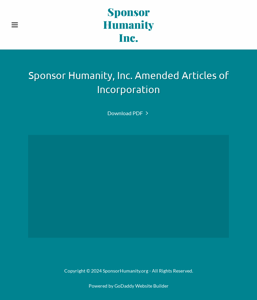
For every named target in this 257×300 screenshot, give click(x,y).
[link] (128, 39)
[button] (26, 24)
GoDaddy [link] (124, 286)
